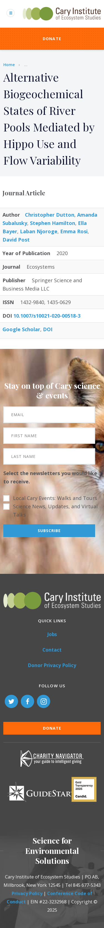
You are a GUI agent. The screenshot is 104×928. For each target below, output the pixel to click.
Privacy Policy (27, 893)
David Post (16, 239)
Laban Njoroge (38, 231)
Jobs (52, 634)
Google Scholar (21, 329)
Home (9, 64)
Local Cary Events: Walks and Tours (55, 498)
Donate (52, 38)
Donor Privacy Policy (52, 665)
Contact (52, 650)
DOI (47, 329)
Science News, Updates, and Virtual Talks (55, 510)
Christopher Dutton (49, 214)
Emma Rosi (74, 231)
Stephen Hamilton (52, 223)
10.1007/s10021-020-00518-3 (46, 315)
